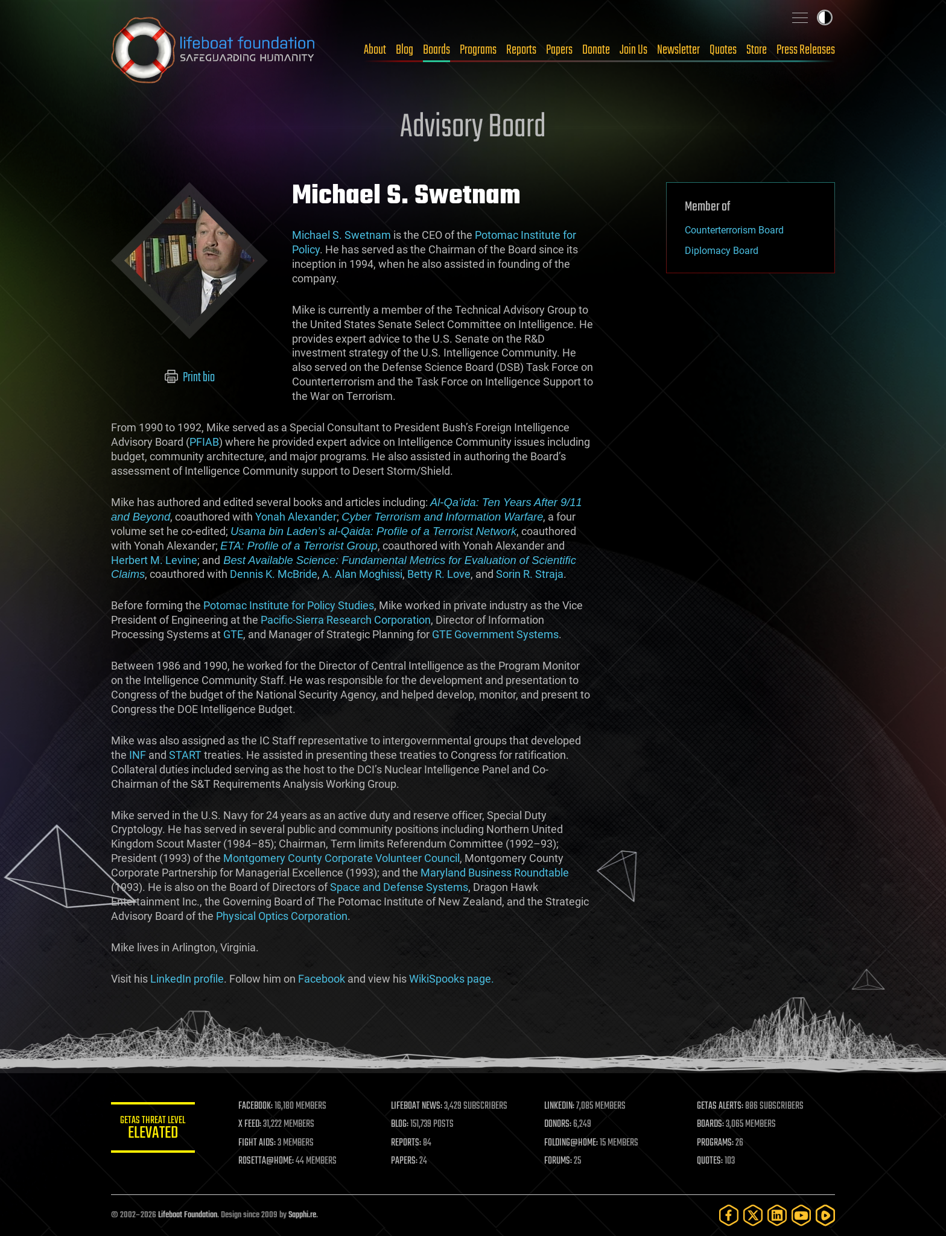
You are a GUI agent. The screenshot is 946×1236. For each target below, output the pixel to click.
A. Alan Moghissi (362, 574)
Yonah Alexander (296, 516)
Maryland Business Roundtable (495, 872)
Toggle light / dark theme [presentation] (825, 17)
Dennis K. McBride (273, 574)
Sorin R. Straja (529, 574)
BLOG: (400, 1124)
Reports (521, 50)
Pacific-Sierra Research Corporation (346, 619)
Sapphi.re (302, 1215)
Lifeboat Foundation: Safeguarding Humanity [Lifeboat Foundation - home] (213, 50)
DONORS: (558, 1124)
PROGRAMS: (715, 1143)
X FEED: (250, 1124)
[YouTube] (801, 1215)
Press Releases (805, 50)
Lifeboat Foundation (187, 1215)
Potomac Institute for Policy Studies (288, 605)
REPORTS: (407, 1143)
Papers (559, 50)
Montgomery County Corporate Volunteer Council (341, 858)
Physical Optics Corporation (282, 916)
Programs (478, 50)
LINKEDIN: (560, 1106)
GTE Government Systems (495, 634)
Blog (404, 50)
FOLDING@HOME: (571, 1143)
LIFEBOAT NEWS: (417, 1106)
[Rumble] (825, 1215)
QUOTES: (710, 1161)
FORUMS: (559, 1161)
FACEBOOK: (256, 1106)
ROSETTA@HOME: (266, 1161)
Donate (596, 50)
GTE (233, 634)
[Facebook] (728, 1215)
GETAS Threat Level (153, 1129)
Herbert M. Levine (154, 560)
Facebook (321, 978)
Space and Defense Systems (399, 887)
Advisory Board (473, 128)
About (375, 50)
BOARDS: (711, 1124)
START (185, 755)
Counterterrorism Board (734, 230)
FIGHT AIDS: (257, 1143)
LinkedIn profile (187, 978)
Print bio (190, 377)
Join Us (633, 50)
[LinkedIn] (777, 1215)
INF (137, 755)
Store (756, 50)
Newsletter (678, 50)
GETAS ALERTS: (720, 1106)
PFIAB (204, 442)
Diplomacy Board (721, 250)
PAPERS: (405, 1161)
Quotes (723, 50)
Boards (436, 50)
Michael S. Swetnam (341, 235)
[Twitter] (753, 1215)
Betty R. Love (439, 574)
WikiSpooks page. (451, 978)
